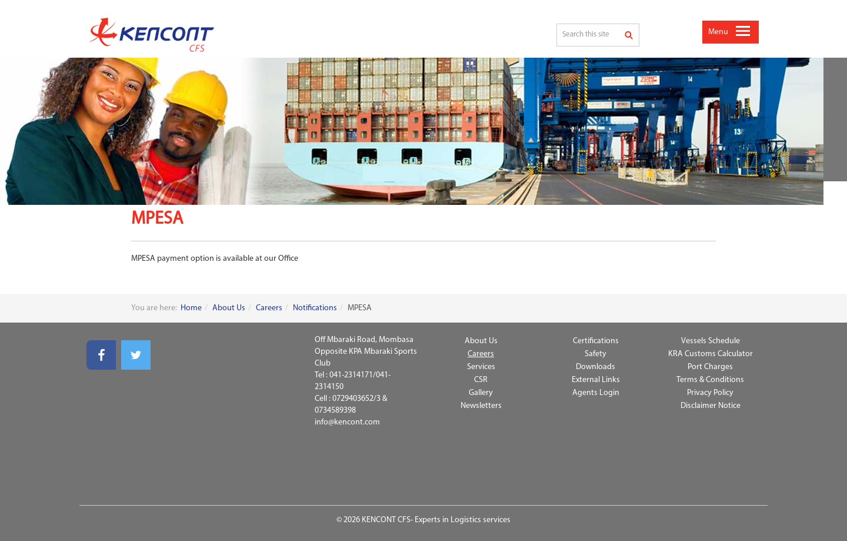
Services (481, 367)
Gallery (481, 393)
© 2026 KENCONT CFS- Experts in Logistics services (423, 520)
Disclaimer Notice (711, 405)
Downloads (595, 367)
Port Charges (710, 367)
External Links (596, 380)
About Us (228, 308)
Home (191, 308)
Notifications (315, 308)
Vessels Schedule (710, 341)
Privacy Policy (710, 393)
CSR (481, 380)
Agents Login (595, 393)
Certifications (596, 341)
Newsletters (481, 405)
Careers (269, 308)
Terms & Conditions (710, 380)
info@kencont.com (347, 422)
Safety (595, 354)
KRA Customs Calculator (710, 354)
